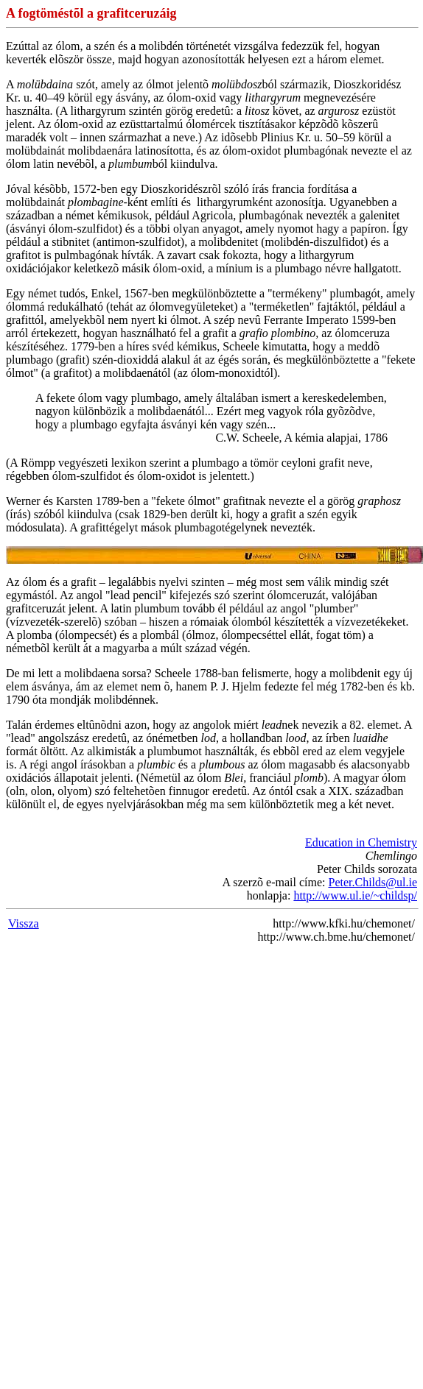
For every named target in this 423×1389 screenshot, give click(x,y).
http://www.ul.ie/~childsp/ (355, 895)
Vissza (23, 923)
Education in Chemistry (361, 842)
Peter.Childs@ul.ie (372, 882)
